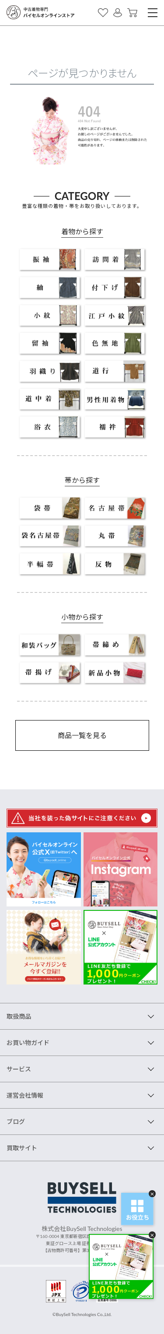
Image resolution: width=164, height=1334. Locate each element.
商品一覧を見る (82, 735)
